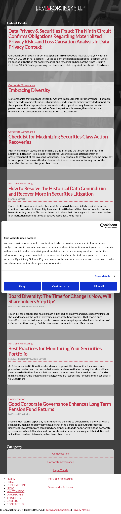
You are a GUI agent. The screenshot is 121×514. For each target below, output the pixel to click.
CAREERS (12, 500)
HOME (11, 478)
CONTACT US (15, 503)
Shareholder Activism (60, 486)
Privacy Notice (81, 509)
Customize (60, 286)
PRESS (10, 481)
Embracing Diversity (29, 90)
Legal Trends (60, 470)
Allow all (99, 286)
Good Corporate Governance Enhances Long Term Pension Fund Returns (59, 406)
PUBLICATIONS (16, 484)
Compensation (16, 398)
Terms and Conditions (58, 509)
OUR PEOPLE (15, 494)
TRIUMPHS (14, 497)
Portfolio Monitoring (20, 183)
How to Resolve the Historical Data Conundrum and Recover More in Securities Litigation (57, 191)
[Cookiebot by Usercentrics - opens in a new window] (102, 225)
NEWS (10, 488)
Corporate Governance (21, 85)
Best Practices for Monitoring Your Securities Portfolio (55, 351)
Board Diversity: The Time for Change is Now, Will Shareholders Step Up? (59, 298)
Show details (102, 276)
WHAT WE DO (15, 491)
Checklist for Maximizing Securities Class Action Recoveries (58, 139)
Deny (22, 286)
